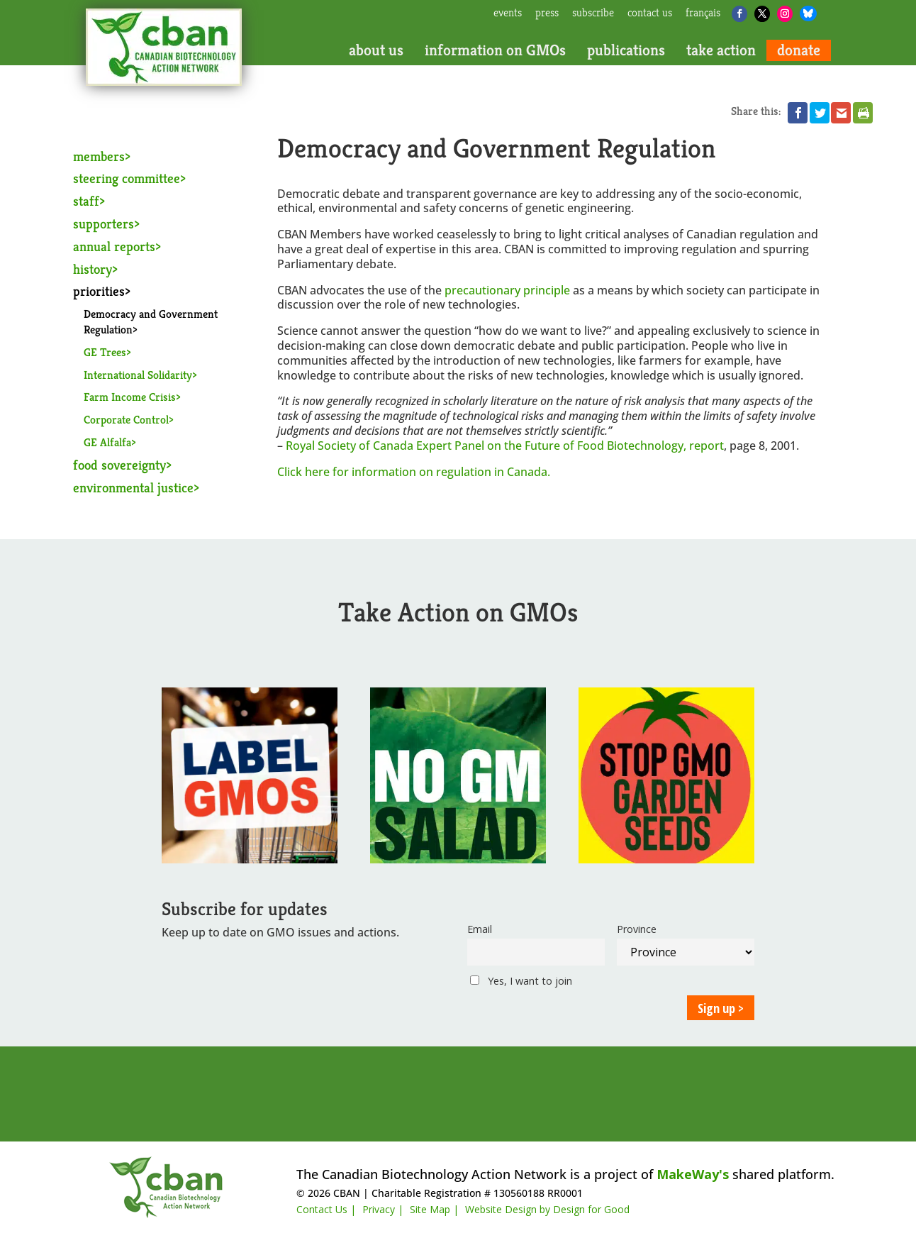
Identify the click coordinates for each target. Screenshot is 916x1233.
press (547, 13)
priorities (99, 290)
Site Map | (434, 1209)
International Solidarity (138, 374)
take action (721, 50)
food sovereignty (119, 464)
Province (637, 929)
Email (479, 929)
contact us (649, 13)
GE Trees (105, 352)
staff (86, 200)
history (92, 268)
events (507, 13)
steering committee (126, 178)
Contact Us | (326, 1209)
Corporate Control (126, 419)
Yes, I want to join (521, 981)
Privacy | (382, 1209)
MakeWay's (693, 1174)
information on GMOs (495, 50)
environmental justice (133, 487)
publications (626, 50)
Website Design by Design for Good (547, 1209)
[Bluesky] (808, 13)
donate (798, 50)
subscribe (593, 13)
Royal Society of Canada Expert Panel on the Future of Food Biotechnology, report (505, 445)
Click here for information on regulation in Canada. (413, 472)
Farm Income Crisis (130, 396)
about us (376, 50)
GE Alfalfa (107, 442)
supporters (103, 223)
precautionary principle (507, 290)
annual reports (114, 246)
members (99, 156)
